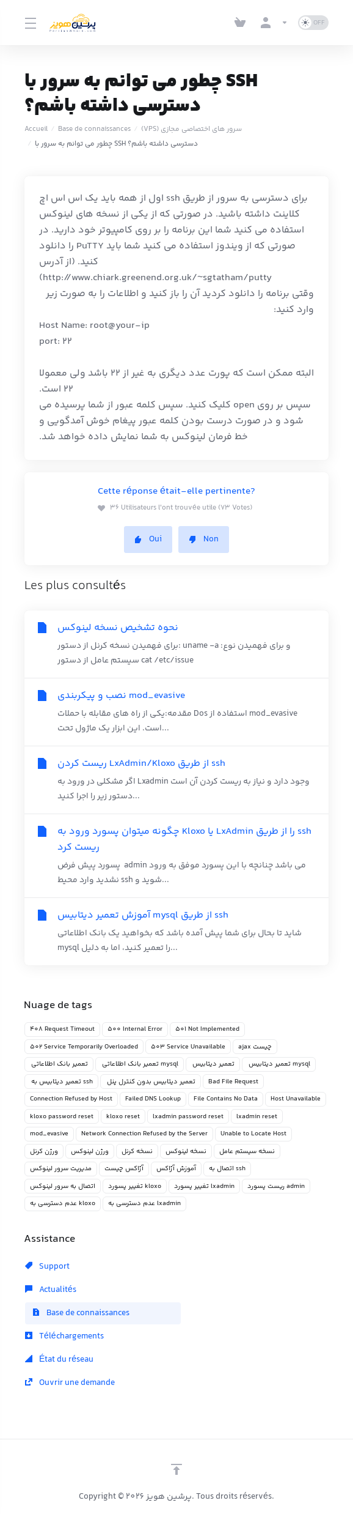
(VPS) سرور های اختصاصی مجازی (191, 129)
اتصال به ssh (227, 1168)
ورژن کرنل (44, 1151)
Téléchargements (64, 1336)
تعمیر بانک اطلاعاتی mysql (139, 1064)
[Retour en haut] (176, 1469)
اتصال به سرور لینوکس (62, 1186)
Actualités (50, 1290)
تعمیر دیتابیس (213, 1064)
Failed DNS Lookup (153, 1099)
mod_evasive (49, 1134)
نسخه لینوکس (186, 1151)
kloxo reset (123, 1116)
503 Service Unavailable (188, 1047)
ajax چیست (255, 1047)
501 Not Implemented (207, 1029)
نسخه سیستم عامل (247, 1151)
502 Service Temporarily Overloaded (84, 1047)
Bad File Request (233, 1082)
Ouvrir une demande (70, 1383)
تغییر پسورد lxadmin (204, 1186)
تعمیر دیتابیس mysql (278, 1064)
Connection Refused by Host (71, 1099)
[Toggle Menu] (30, 22)
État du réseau (59, 1360)
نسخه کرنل (137, 1151)
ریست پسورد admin (276, 1186)
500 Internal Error (134, 1029)
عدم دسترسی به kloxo (62, 1203)
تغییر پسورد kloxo (134, 1186)
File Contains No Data (226, 1099)
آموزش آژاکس (176, 1168)
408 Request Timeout (62, 1029)
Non (204, 539)
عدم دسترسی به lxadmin (144, 1203)
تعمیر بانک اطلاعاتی (59, 1064)
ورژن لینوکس (90, 1151)
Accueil (36, 129)
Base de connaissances (94, 129)
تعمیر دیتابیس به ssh (61, 1082)
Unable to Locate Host (253, 1134)
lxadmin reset (256, 1116)
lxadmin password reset (188, 1116)
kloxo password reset (61, 1116)
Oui (148, 539)
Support (47, 1267)
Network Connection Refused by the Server (144, 1134)
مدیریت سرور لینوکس (61, 1168)
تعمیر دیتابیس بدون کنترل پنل (150, 1082)
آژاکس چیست (124, 1168)
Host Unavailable (296, 1099)
